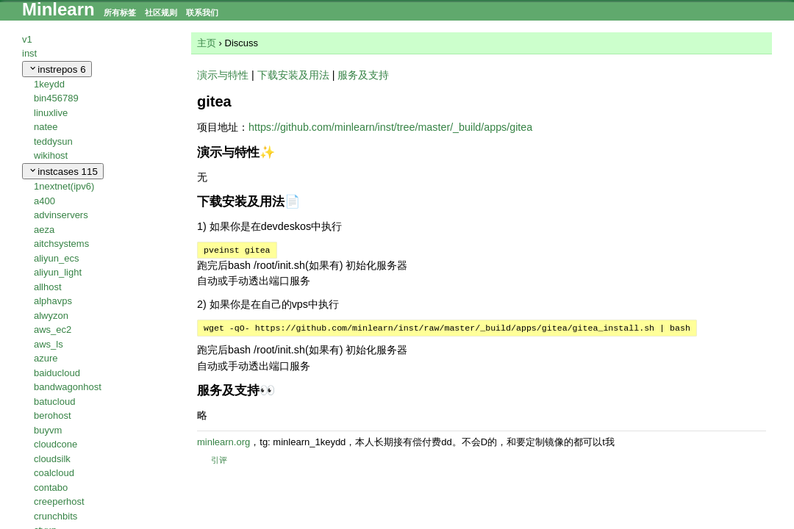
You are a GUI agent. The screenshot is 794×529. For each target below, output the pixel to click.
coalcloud (54, 472)
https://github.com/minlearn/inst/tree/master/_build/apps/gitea (390, 127)
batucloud (54, 401)
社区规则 (161, 12)
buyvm (48, 430)
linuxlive (51, 112)
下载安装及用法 (293, 75)
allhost (48, 286)
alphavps (53, 300)
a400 (44, 200)
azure (46, 358)
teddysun (53, 141)
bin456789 (56, 98)
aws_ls (48, 344)
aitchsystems (61, 243)
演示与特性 (222, 75)
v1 (27, 39)
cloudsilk (52, 458)
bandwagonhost (67, 386)
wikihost (51, 155)
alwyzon (51, 315)
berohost (52, 415)
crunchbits (55, 516)
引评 (212, 460)
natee (46, 126)
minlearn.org (223, 441)
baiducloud (57, 372)
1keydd (49, 84)
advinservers (61, 214)
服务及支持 (363, 75)
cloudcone (55, 444)
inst (29, 53)
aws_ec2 (52, 329)
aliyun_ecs (56, 258)
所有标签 (120, 12)
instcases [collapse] (63, 171)
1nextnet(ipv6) (64, 186)
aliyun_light (58, 272)
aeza (44, 229)
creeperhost (59, 501)
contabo (51, 487)
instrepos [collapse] (57, 69)
